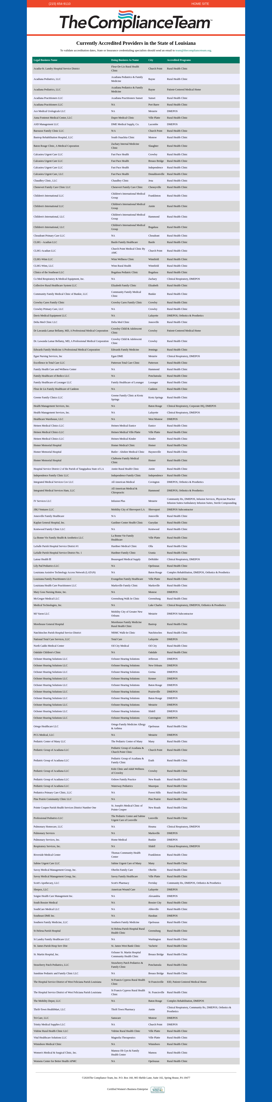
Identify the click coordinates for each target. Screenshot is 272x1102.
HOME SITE (200, 3)
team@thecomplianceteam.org (193, 50)
